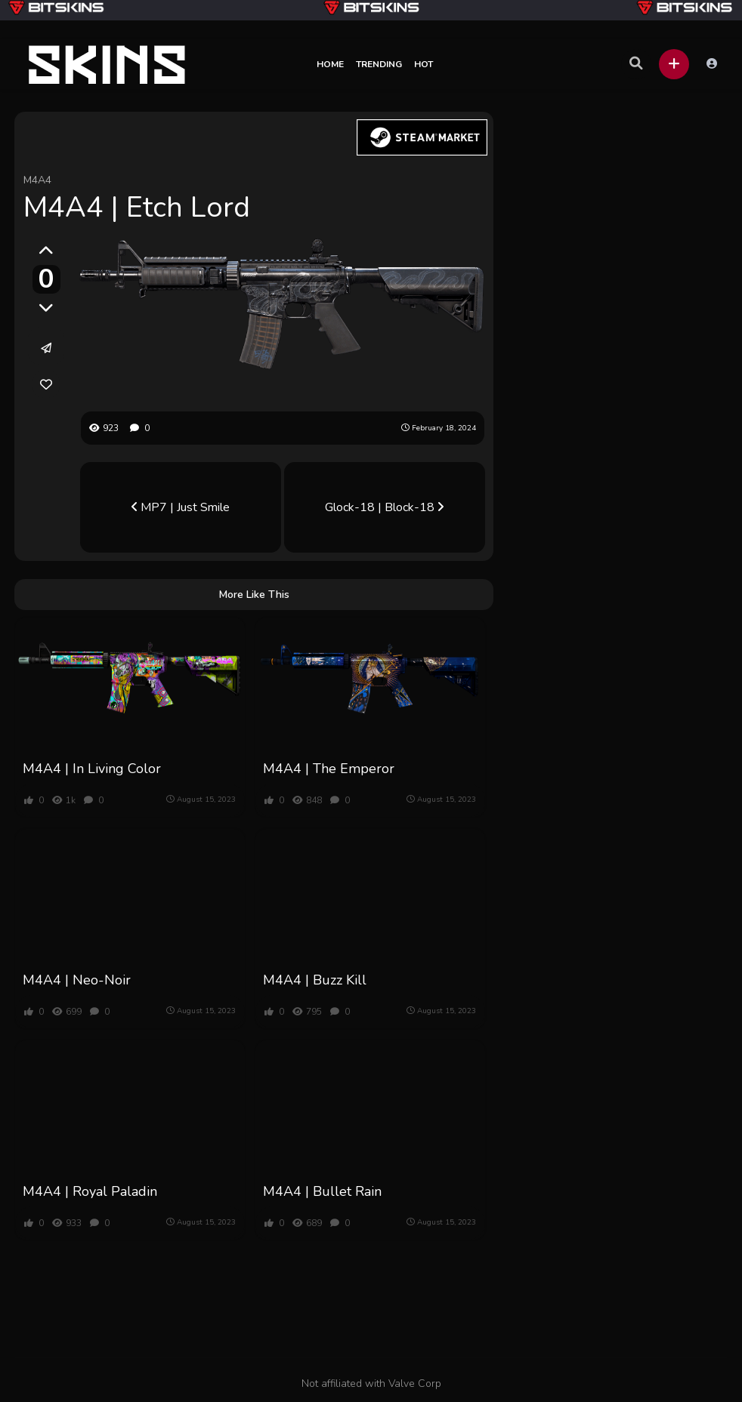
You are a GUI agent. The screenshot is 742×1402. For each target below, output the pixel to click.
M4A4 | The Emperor (328, 769)
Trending (379, 64)
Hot (423, 64)
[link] (46, 384)
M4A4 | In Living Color (92, 769)
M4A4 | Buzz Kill (314, 980)
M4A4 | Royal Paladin (90, 1191)
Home (330, 64)
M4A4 (37, 180)
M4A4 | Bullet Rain (322, 1191)
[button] (674, 64)
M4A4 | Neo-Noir (77, 980)
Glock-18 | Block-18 (384, 507)
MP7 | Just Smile (180, 507)
